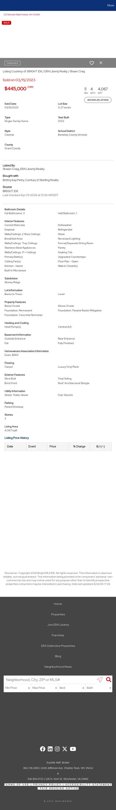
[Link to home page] (5, 5)
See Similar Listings (97, 100)
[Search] (108, 680)
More (110, 5)
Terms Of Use (16, 784)
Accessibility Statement (88, 784)
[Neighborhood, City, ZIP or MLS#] (58, 680)
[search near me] (100, 680)
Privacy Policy (47, 784)
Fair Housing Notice (59, 788)
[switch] (91, 63)
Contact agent (12, 63)
